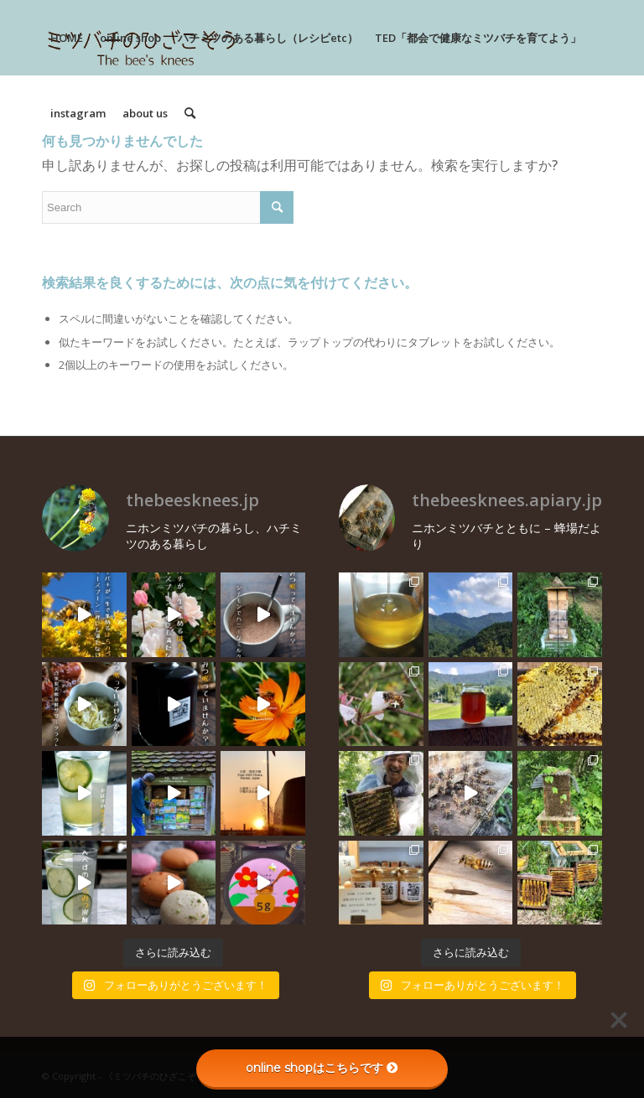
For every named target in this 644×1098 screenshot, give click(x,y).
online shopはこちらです (322, 1067)
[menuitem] (66, 37)
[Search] (190, 113)
